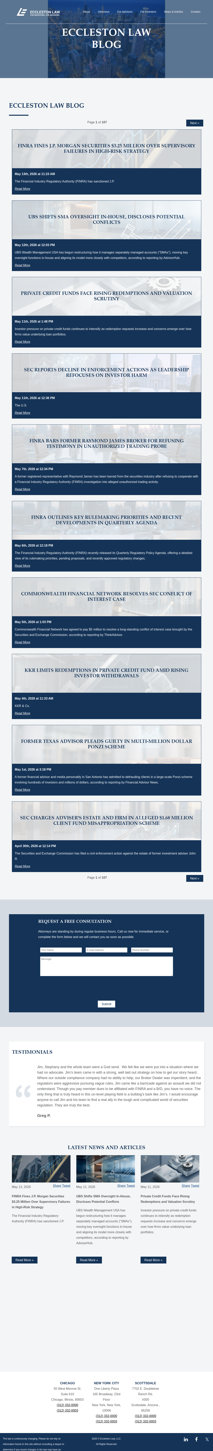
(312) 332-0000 (67, 1405)
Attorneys (104, 11)
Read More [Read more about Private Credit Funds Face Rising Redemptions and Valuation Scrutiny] (22, 341)
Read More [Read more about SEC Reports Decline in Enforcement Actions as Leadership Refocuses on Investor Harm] (22, 412)
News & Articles (173, 11)
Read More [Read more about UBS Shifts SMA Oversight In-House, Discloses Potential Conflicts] (22, 265)
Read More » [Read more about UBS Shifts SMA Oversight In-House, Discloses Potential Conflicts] (89, 1260)
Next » (194, 123)
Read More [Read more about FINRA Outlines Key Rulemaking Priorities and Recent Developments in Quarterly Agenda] (22, 565)
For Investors (148, 11)
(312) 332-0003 (67, 1410)
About (86, 11)
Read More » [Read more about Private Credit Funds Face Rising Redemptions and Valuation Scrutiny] (153, 1260)
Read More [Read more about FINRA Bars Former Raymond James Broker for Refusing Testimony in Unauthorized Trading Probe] (22, 489)
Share (57, 1185)
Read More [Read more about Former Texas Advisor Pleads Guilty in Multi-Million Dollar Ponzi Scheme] (22, 789)
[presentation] (70, 987)
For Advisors (125, 11)
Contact (195, 11)
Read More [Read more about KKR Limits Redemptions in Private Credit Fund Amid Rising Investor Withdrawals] (22, 713)
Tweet (66, 1185)
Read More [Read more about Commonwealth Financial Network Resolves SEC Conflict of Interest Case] (22, 642)
